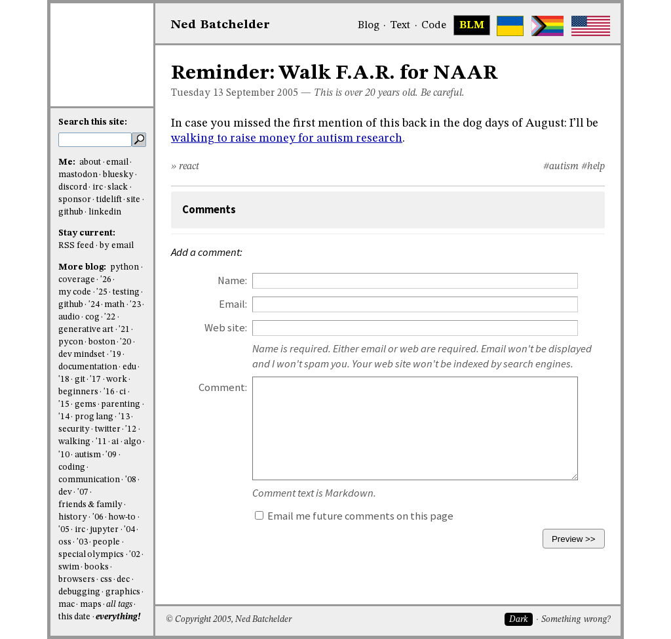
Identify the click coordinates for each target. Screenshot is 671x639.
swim (68, 567)
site (133, 200)
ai (115, 442)
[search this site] (95, 140)
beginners (78, 392)
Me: (67, 162)
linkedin (104, 212)
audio (69, 317)
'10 (63, 455)
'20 (125, 342)
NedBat (220, 24)
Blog (368, 25)
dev (65, 492)
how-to (122, 517)
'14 (63, 417)
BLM (471, 25)
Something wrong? (575, 619)
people (106, 542)
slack (117, 187)
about (90, 162)
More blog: (83, 267)
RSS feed (76, 245)
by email (117, 245)
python (124, 267)
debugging (79, 592)
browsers (76, 579)
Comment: (223, 387)
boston (101, 342)
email (117, 162)
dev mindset (81, 354)
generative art (85, 329)
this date (74, 617)
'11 (101, 442)
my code (74, 292)
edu (129, 367)
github (70, 212)
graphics (122, 592)
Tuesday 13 (197, 93)
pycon (70, 342)
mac (66, 604)
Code (433, 25)
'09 (111, 455)
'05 (63, 530)
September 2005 (262, 93)
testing (126, 292)
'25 (101, 292)
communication (89, 480)
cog (92, 317)
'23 (135, 304)
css (106, 579)
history (72, 517)
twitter (108, 429)
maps (91, 604)
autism (88, 455)
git (80, 379)
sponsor (74, 200)
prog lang (94, 417)
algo (133, 442)
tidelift (109, 200)
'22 (109, 317)
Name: (232, 280)
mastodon (78, 175)
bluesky (118, 175)
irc (97, 187)
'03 (82, 542)
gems (85, 404)
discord (72, 187)
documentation (87, 367)
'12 (130, 429)
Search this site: (92, 122)
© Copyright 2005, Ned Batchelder (229, 619)
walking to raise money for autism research (286, 138)
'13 (124, 417)
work (116, 379)
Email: (233, 304)
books (97, 567)
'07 (82, 492)
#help (593, 166)
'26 (105, 280)
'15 (63, 404)
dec (123, 579)
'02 (134, 554)
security (74, 429)
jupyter (104, 530)
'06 (98, 517)
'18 (63, 379)
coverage (76, 280)
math (114, 304)
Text (400, 25)
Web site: (225, 328)
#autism (561, 166)
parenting (120, 404)
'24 (94, 304)
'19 (115, 354)
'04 (129, 530)
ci (122, 392)
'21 (124, 329)
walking (74, 442)
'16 (109, 392)
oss (64, 542)
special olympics (91, 554)
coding (71, 467)
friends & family (90, 505)
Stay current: (86, 233)
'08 (130, 480)
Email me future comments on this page (354, 516)
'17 (95, 379)
